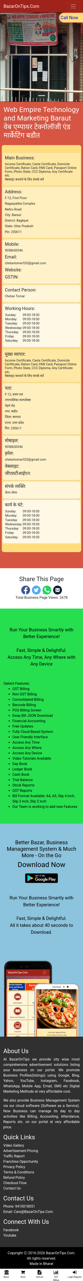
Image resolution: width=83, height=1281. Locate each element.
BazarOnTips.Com (21, 6)
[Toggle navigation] (73, 6)
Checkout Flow (15, 1183)
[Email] (57, 590)
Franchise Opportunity (20, 1161)
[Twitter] (36, 590)
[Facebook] (25, 590)
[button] (6, 57)
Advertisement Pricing (20, 1151)
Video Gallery (13, 1145)
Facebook (11, 1230)
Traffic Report (14, 1156)
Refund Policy (14, 1177)
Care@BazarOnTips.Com (33, 1212)
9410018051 (25, 1206)
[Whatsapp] (46, 590)
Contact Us (12, 1188)
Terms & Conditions (18, 1172)
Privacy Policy (14, 1167)
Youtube (9, 1235)
